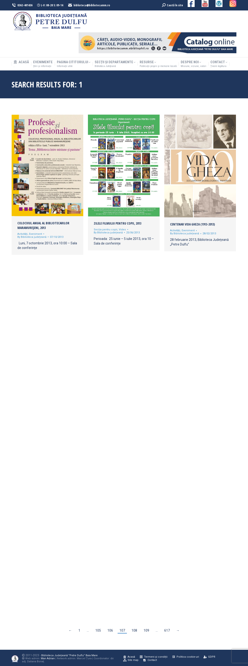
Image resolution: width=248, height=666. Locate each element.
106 (110, 630)
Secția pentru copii (105, 229)
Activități (22, 233)
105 (98, 630)
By (31, 237)
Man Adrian (48, 658)
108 (134, 630)
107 (122, 630)
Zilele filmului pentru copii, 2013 (117, 223)
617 (167, 630)
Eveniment (35, 233)
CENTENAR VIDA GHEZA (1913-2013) (192, 224)
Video (122, 229)
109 (146, 630)
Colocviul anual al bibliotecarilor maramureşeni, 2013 (43, 225)
